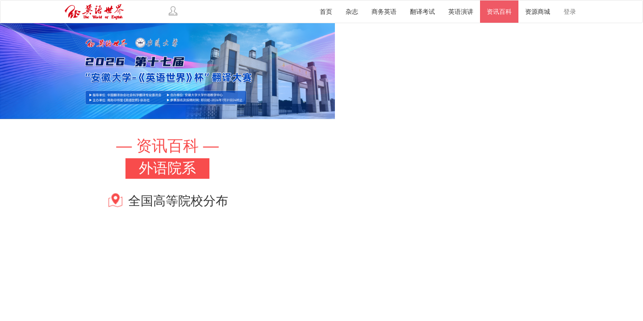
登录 (570, 11)
